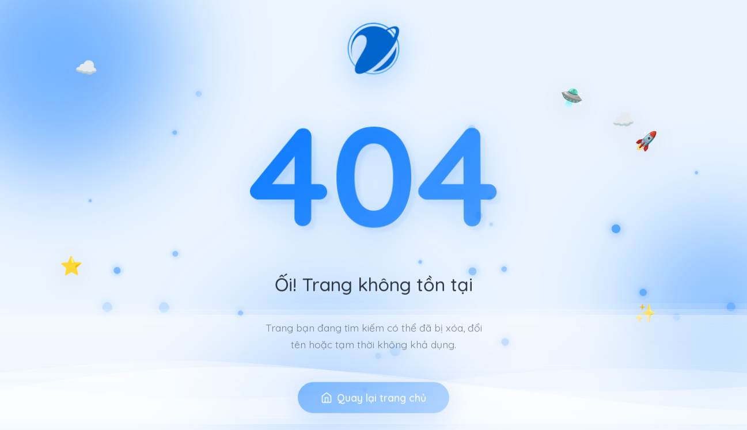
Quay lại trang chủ (373, 409)
